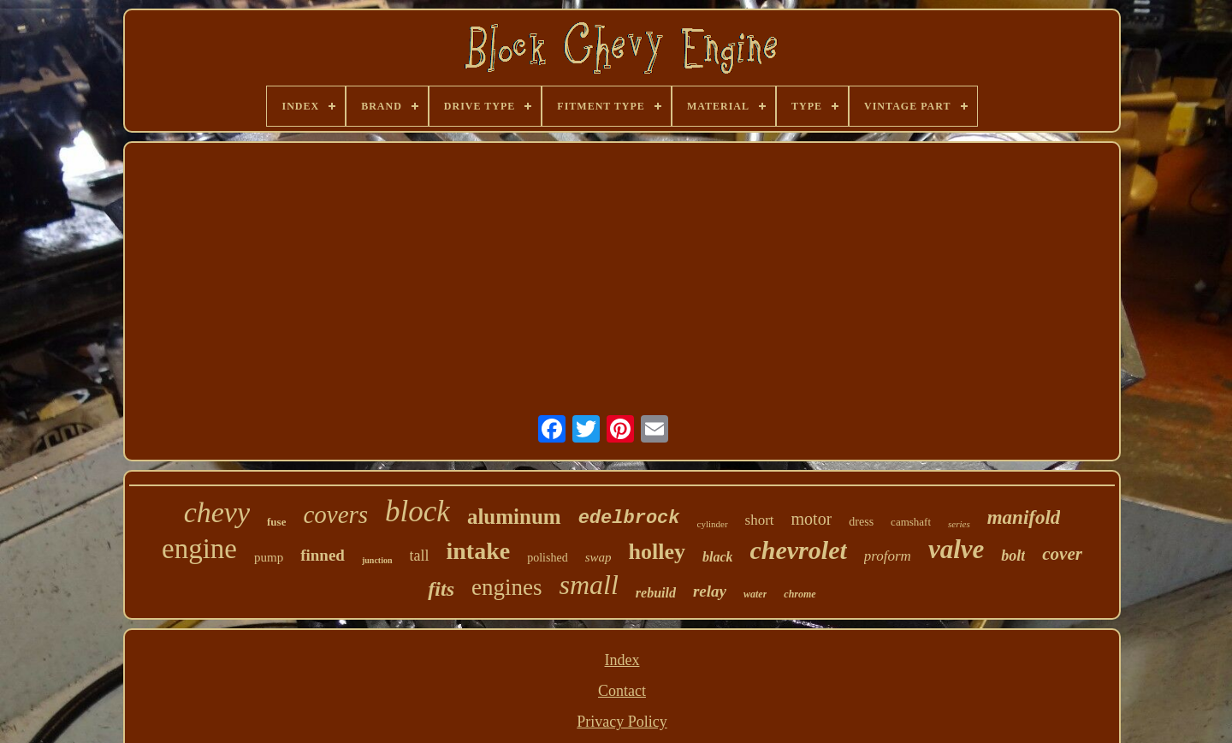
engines (506, 587)
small (588, 584)
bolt (1013, 555)
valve (956, 549)
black (717, 557)
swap (598, 557)
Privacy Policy (622, 721)
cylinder (712, 524)
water (755, 594)
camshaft (911, 521)
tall (419, 555)
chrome (799, 594)
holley (656, 551)
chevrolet (797, 550)
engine (199, 548)
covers (335, 514)
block (417, 511)
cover (1062, 554)
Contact (622, 690)
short (759, 520)
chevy (217, 512)
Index (622, 660)
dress (861, 521)
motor (811, 518)
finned (322, 555)
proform (887, 556)
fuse (276, 521)
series (959, 524)
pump (268, 557)
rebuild (656, 592)
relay (709, 591)
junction (377, 560)
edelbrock (629, 518)
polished (547, 557)
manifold (1024, 517)
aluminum (514, 516)
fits (441, 589)
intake (479, 551)
